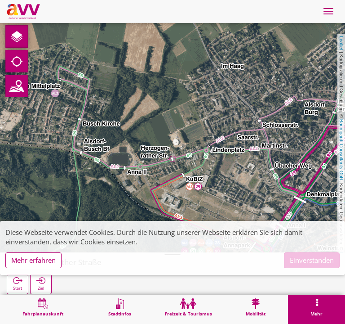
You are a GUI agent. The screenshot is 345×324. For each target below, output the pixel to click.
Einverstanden (312, 260)
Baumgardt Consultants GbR (341, 149)
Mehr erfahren (33, 260)
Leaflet (341, 43)
